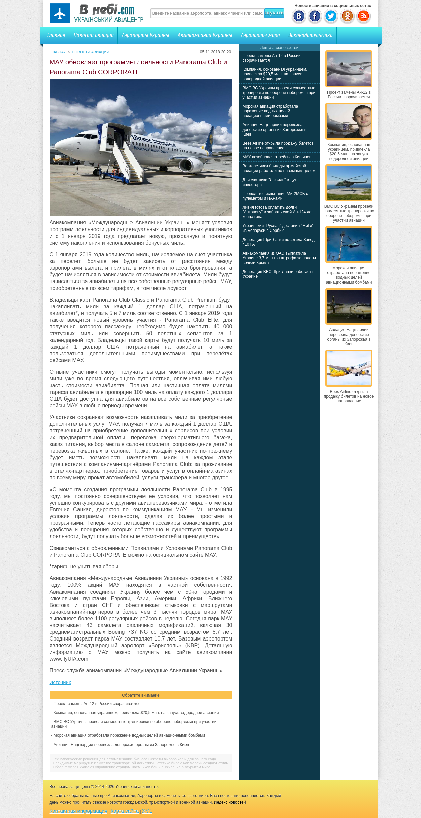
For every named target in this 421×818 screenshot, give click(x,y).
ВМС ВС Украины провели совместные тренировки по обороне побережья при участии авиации (279, 93)
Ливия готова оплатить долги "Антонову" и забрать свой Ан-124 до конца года (277, 212)
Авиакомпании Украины (204, 35)
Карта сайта (125, 811)
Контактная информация (78, 811)
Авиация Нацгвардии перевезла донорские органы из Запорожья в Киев (121, 744)
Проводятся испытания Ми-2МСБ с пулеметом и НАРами (275, 196)
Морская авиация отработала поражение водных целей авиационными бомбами (129, 735)
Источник (60, 682)
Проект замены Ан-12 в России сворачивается (97, 703)
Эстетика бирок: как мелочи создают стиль (191, 763)
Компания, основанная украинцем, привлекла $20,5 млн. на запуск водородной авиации (136, 712)
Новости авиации (93, 35)
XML (147, 811)
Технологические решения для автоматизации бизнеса (100, 759)
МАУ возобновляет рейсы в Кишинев (277, 157)
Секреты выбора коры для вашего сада (182, 759)
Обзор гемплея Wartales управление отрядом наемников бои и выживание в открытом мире (132, 767)
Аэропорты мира (260, 35)
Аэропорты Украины (145, 35)
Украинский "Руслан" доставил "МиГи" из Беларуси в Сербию (278, 228)
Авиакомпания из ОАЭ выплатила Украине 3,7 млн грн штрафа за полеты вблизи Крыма (279, 258)
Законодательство (310, 35)
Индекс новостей (230, 802)
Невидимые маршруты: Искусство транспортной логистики (103, 763)
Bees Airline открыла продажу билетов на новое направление (278, 145)
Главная (56, 35)
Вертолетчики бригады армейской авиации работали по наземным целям (279, 168)
